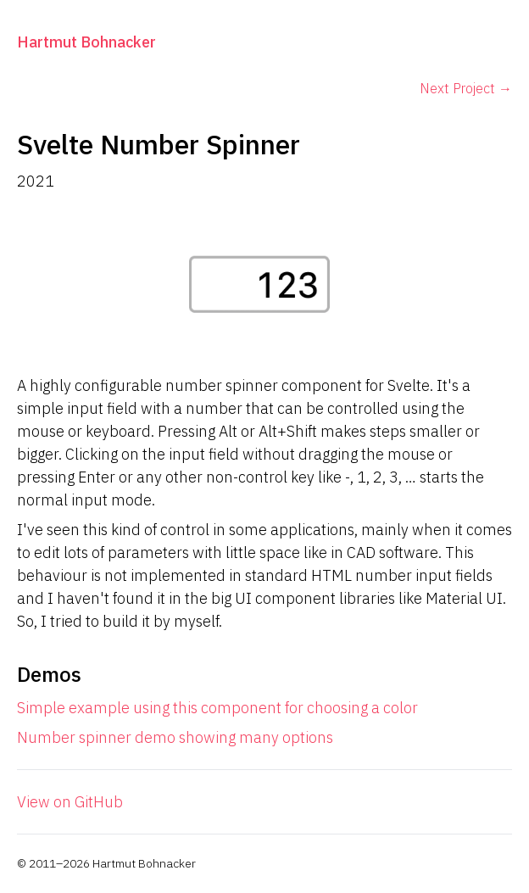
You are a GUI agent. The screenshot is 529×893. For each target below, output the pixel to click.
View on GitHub (70, 802)
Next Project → (466, 88)
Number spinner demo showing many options (175, 737)
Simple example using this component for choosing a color (217, 707)
